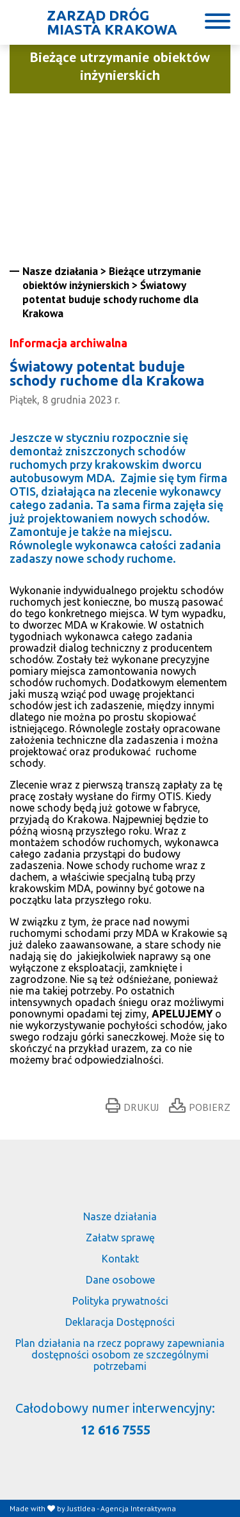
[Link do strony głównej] (97, 22)
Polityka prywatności (120, 1301)
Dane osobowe (120, 1279)
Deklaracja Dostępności (120, 1322)
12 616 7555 (115, 1429)
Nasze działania (120, 1216)
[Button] (217, 21)
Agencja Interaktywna (138, 1508)
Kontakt (120, 1258)
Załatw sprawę (120, 1237)
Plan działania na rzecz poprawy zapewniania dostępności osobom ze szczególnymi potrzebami (120, 1354)
